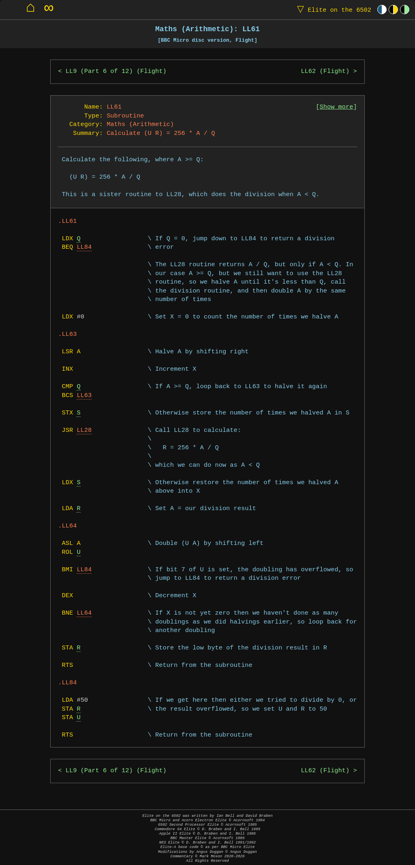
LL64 (84, 613)
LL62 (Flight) (325, 71)
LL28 (84, 430)
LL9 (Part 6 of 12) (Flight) (116, 71)
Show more (336, 107)
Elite (332, 9)
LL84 (84, 247)
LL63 (84, 395)
